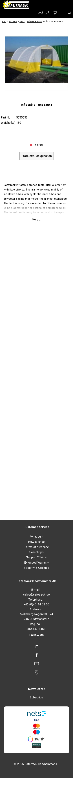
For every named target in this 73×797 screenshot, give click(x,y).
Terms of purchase (36, 547)
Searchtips (36, 552)
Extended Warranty (36, 562)
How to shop (36, 541)
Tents (22, 21)
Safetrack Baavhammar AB (36, 581)
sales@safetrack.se (36, 594)
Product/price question (36, 156)
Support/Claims (36, 557)
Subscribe (36, 697)
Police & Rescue (34, 21)
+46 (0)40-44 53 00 (36, 604)
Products (13, 21)
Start (4, 21)
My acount (36, 536)
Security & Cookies (36, 568)
